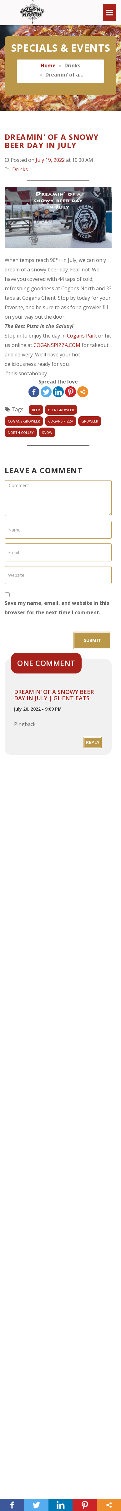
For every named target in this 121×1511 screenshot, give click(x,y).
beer (36, 409)
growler (89, 421)
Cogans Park (82, 335)
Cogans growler (24, 421)
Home (48, 65)
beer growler (61, 409)
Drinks (20, 169)
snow (47, 432)
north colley (21, 432)
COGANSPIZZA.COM (56, 345)
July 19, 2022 (50, 159)
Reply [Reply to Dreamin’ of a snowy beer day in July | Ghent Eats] (92, 742)
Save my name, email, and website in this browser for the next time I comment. (57, 607)
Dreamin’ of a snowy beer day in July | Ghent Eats (54, 695)
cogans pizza (60, 421)
